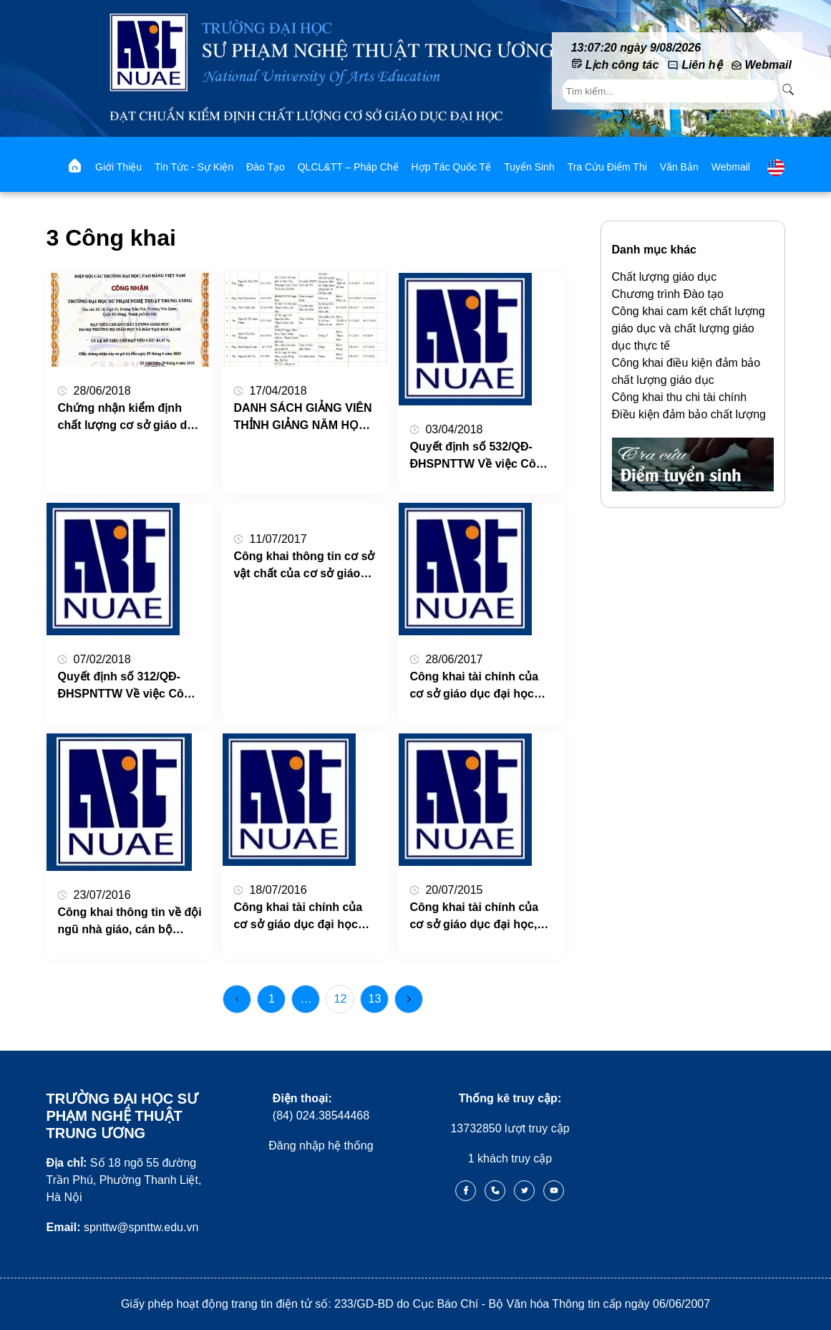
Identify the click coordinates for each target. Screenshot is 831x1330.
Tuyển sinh (529, 167)
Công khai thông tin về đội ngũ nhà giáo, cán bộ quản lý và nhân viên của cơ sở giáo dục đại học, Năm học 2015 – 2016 (129, 922)
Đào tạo (265, 167)
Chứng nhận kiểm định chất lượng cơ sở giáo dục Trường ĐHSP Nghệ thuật (128, 418)
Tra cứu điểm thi (607, 167)
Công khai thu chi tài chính (679, 397)
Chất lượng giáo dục (664, 277)
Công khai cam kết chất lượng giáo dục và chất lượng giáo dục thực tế (688, 328)
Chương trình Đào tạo (668, 294)
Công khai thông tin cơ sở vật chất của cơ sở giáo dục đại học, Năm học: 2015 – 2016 (303, 566)
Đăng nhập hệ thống (320, 1145)
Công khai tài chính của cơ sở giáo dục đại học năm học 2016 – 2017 (473, 686)
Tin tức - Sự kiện (194, 167)
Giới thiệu (118, 167)
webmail (730, 167)
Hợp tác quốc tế (452, 167)
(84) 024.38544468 (321, 1107)
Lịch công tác (622, 65)
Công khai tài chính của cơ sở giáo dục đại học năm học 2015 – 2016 (297, 917)
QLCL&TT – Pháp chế (348, 167)
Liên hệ (701, 65)
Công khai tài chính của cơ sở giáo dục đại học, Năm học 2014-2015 (473, 917)
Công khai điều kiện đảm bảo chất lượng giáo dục (686, 371)
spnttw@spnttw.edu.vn (122, 1227)
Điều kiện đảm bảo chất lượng (689, 414)
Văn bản (679, 167)
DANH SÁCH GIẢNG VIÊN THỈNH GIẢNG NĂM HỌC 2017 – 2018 (302, 418)
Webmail (768, 65)
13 (375, 999)
